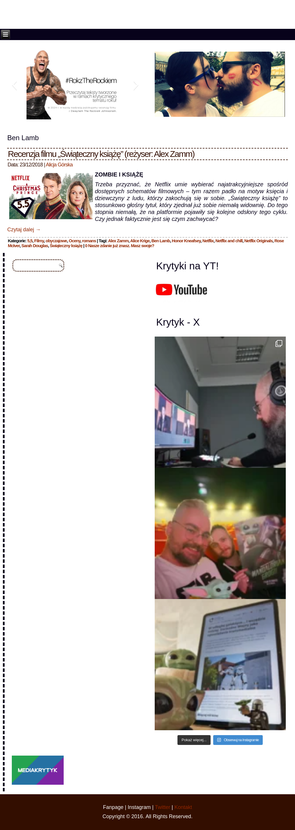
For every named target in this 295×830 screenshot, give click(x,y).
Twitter (162, 807)
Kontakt (183, 807)
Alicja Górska (59, 165)
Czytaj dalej (24, 229)
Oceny (74, 240)
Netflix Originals (258, 240)
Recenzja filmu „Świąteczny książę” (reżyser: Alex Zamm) (101, 154)
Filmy (39, 240)
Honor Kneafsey (186, 240)
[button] (14, 85)
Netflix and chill (229, 240)
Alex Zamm (118, 240)
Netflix (208, 240)
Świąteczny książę (66, 245)
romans (89, 240)
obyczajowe (56, 240)
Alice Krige (140, 240)
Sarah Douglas (34, 245)
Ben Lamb (160, 240)
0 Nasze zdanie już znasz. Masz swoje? (119, 245)
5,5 (30, 240)
